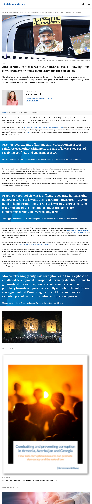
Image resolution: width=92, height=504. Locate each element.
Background (34, 112)
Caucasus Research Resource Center (77, 230)
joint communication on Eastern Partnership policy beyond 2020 (43, 127)
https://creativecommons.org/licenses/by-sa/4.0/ (77, 60)
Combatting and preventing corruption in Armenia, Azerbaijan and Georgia (29, 480)
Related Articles (24, 112)
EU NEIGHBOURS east (79, 232)
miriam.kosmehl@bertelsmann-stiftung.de (39, 98)
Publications (13, 112)
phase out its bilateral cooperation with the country (35, 244)
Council (28, 132)
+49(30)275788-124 (32, 101)
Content (5, 112)
